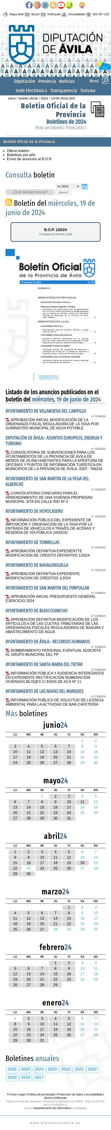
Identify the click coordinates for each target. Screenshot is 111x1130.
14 (69, 752)
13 (55, 752)
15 (42, 807)
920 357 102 (97, 14)
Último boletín (18, 151)
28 (69, 763)
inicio (12, 98)
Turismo (87, 91)
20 (55, 757)
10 (15, 752)
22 (42, 813)
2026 (12, 1069)
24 (15, 763)
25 (28, 763)
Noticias (67, 81)
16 (55, 807)
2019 (12, 1077)
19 (42, 757)
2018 (25, 1077)
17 (15, 757)
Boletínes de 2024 (66, 121)
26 (42, 763)
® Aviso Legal (16, 1094)
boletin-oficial (28, 98)
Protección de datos (70, 1094)
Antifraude (50, 14)
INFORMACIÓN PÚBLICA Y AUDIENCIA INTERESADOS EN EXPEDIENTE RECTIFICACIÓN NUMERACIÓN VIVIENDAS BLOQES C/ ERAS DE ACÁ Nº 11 (54, 677)
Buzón (32, 14)
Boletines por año (21, 155)
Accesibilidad (73, 14)
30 (55, 818)
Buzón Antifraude (55, 1097)
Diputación (24, 81)
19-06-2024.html (63, 98)
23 (55, 813)
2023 (52, 1069)
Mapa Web (13, 14)
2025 (25, 1069)
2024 (44, 98)
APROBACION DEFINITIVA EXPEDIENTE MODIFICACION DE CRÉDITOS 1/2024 (42, 576)
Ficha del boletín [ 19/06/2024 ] (60, 127)
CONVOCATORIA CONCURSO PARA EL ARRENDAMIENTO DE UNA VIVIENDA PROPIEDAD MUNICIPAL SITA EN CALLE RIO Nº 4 (48, 497)
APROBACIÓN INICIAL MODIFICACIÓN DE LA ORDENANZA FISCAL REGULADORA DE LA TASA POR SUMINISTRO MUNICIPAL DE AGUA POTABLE (52, 424)
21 (69, 757)
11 (28, 752)
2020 (92, 1069)
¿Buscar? (63, 192)
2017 (38, 1077)
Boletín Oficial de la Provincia (29, 142)
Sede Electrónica (31, 91)
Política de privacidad (41, 1094)
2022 (65, 1069)
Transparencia (63, 91)
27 (55, 763)
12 (42, 752)
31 (69, 818)
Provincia (47, 81)
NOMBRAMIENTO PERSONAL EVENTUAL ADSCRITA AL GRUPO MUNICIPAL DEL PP (52, 653)
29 (42, 818)
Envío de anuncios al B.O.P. (29, 159)
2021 (79, 1069)
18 (28, 757)
